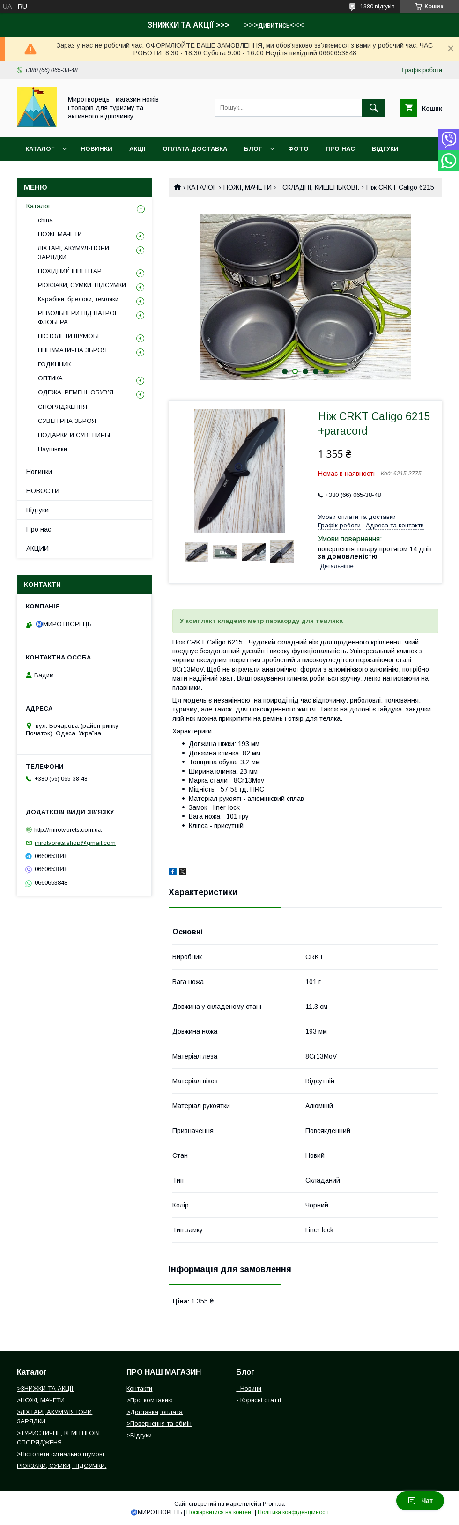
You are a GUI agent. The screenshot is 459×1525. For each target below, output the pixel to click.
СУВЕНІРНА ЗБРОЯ (67, 420)
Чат (420, 1500)
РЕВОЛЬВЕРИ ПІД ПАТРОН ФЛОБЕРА (78, 317)
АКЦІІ (137, 148)
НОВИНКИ (96, 148)
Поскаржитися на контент (219, 1512)
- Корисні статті (258, 1400)
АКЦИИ (37, 548)
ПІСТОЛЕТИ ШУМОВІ (68, 336)
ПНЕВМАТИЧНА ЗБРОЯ (72, 350)
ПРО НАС (340, 148)
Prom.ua (274, 1504)
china (45, 219)
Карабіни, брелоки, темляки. (79, 299)
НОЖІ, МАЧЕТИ (247, 187)
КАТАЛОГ (201, 187)
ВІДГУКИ (385, 148)
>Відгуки (139, 1435)
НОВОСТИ (42, 491)
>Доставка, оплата (154, 1411)
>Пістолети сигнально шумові (60, 1454)
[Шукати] (373, 108)
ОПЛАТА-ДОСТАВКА (195, 148)
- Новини (248, 1388)
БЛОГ (253, 148)
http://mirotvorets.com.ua (68, 829)
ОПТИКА (50, 378)
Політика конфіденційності (293, 1512)
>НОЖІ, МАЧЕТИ (41, 1400)
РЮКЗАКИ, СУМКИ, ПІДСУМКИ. (82, 285)
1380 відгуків (377, 6)
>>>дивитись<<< (274, 25)
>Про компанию (149, 1400)
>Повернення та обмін (159, 1423)
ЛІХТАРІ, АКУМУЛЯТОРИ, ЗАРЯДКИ (74, 252)
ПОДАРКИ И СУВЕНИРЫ (74, 434)
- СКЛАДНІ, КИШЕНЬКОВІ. (318, 187)
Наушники (52, 448)
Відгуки (37, 510)
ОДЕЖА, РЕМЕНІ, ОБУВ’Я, (76, 392)
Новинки (39, 471)
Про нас (38, 529)
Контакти (139, 1388)
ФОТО (298, 148)
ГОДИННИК (54, 364)
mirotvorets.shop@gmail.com (75, 842)
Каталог (39, 148)
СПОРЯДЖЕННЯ (62, 406)
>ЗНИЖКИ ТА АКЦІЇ (45, 1388)
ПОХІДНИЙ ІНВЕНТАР (70, 270)
